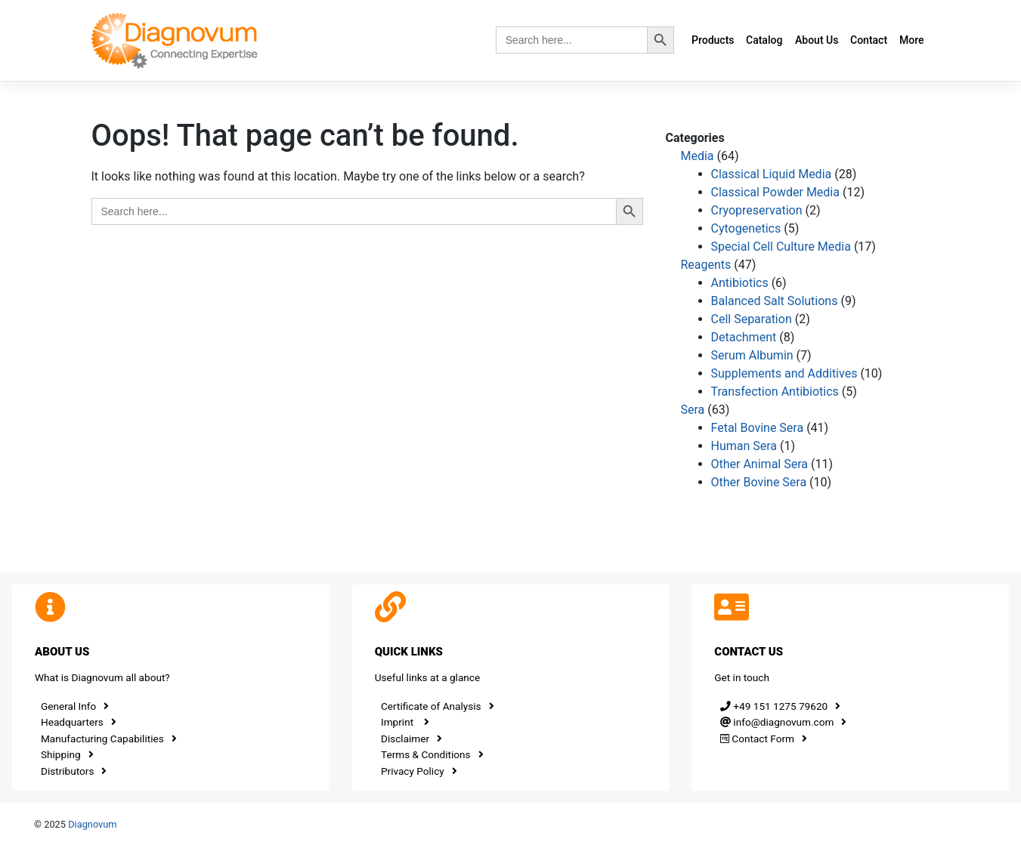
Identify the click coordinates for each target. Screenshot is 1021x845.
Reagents (706, 265)
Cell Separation (751, 319)
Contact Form (763, 738)
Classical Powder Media (775, 192)
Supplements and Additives (784, 373)
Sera (693, 409)
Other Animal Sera (759, 464)
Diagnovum (92, 824)
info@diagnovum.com (783, 722)
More (911, 40)
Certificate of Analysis (437, 706)
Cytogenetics (746, 228)
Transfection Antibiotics (775, 391)
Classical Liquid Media (771, 174)
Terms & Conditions (432, 754)
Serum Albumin (752, 355)
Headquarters (78, 722)
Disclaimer (411, 738)
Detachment (744, 337)
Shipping (67, 754)
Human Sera (744, 446)
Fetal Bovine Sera (757, 428)
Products (713, 40)
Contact (868, 40)
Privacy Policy (419, 771)
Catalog (764, 40)
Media (697, 156)
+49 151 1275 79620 (780, 706)
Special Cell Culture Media (781, 246)
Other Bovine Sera (759, 482)
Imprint (405, 722)
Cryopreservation (757, 210)
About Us (816, 40)
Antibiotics (740, 283)
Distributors (74, 771)
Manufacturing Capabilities (109, 738)
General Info (75, 706)
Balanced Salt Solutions (774, 301)
